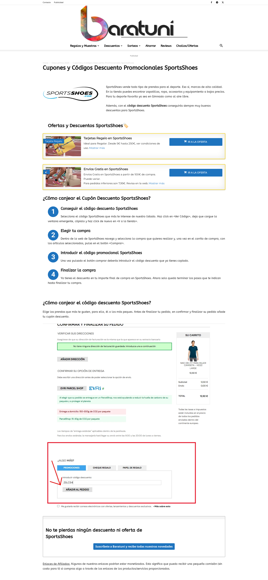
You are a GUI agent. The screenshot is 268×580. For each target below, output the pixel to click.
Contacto (47, 2)
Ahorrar (150, 46)
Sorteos (133, 46)
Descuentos (113, 46)
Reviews (166, 46)
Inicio (45, 63)
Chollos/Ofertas (187, 46)
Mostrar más (97, 148)
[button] (221, 46)
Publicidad (58, 2)
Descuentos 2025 (60, 63)
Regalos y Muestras (84, 46)
